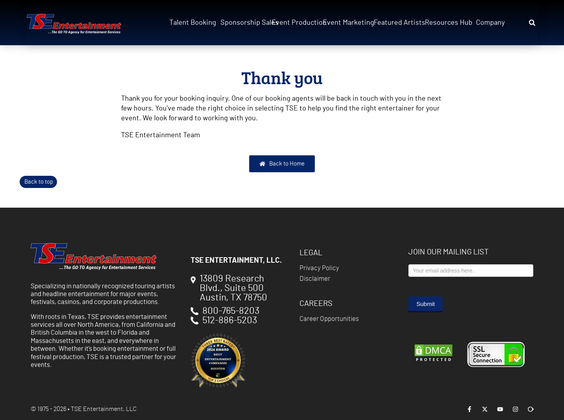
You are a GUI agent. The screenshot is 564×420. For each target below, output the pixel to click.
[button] (532, 23)
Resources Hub (448, 22)
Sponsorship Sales (243, 22)
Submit (425, 303)
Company (490, 22)
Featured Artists (397, 22)
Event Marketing (346, 22)
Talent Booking (192, 22)
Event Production (295, 22)
